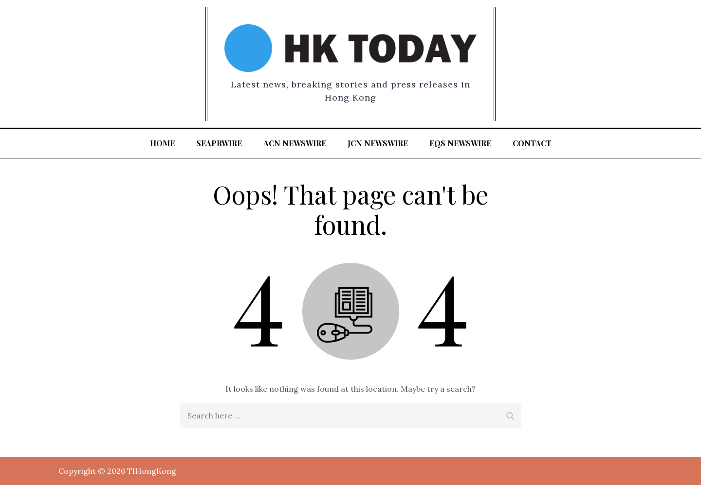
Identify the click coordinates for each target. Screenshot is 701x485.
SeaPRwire (219, 143)
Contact (532, 143)
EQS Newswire (460, 143)
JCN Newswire (378, 143)
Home (162, 143)
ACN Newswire (294, 143)
